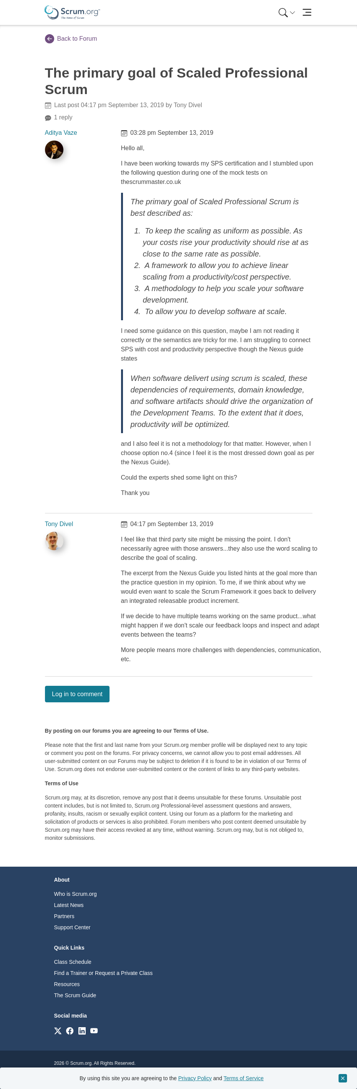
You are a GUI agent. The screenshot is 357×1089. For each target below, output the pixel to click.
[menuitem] (286, 12)
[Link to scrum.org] (57, 1030)
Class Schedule (72, 962)
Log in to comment (77, 694)
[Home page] (72, 12)
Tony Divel (59, 524)
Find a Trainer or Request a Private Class (103, 973)
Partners (64, 916)
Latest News (69, 905)
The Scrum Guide (75, 995)
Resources (67, 984)
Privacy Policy (195, 1078)
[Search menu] (287, 12)
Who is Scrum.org (75, 894)
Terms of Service (244, 1078)
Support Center (72, 927)
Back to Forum (71, 38)
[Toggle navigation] (307, 12)
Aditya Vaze (61, 132)
